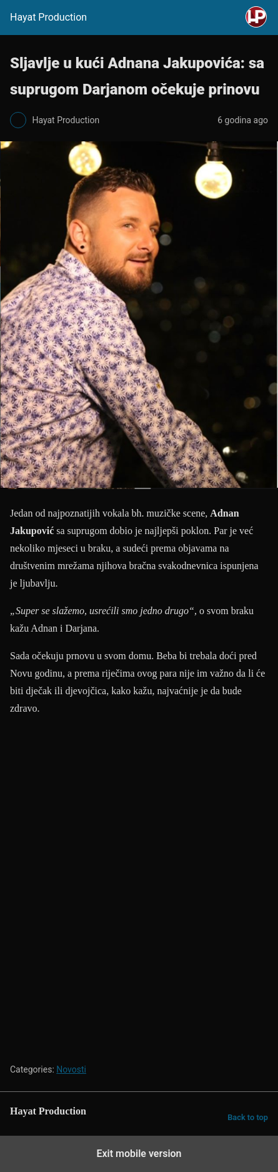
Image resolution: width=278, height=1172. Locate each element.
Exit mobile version (138, 1153)
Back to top (247, 1117)
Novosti (71, 1069)
